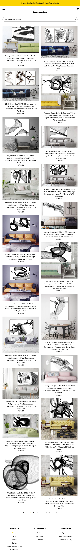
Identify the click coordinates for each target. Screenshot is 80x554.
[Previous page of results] (23, 513)
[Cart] (77, 9)
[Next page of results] (56, 513)
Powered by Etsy (66, 540)
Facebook (40, 536)
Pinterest (40, 533)
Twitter (40, 540)
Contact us (14, 550)
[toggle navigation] (3, 9)
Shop (14, 533)
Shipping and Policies (14, 546)
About (14, 540)
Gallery (14, 543)
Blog (14, 536)
